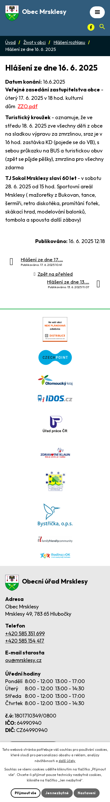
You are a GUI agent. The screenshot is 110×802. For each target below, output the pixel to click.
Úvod (10, 42)
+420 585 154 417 (24, 640)
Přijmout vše (25, 793)
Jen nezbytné (57, 793)
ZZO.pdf (28, 106)
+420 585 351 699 (25, 633)
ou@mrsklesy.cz (23, 660)
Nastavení (87, 793)
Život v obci (34, 42)
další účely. (67, 761)
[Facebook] (90, 27)
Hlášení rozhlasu (69, 42)
